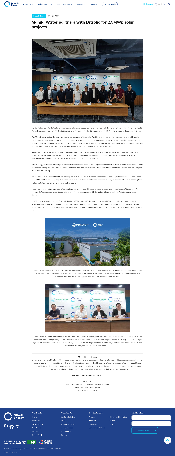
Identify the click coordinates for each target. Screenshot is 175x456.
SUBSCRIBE (143, 430)
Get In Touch (110, 4)
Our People (36, 428)
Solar (63, 420)
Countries (148, 4)
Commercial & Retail (97, 428)
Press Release (37, 424)
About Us (27, 4)
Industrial (92, 420)
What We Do (45, 4)
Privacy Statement (11, 452)
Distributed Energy (68, 424)
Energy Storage (67, 428)
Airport (92, 417)
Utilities (113, 420)
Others (112, 424)
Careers (94, 4)
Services (64, 435)
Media (81, 4)
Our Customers (64, 4)
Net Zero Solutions (68, 417)
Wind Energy (66, 431)
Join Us (35, 431)
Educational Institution (118, 417)
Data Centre (94, 424)
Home (34, 417)
